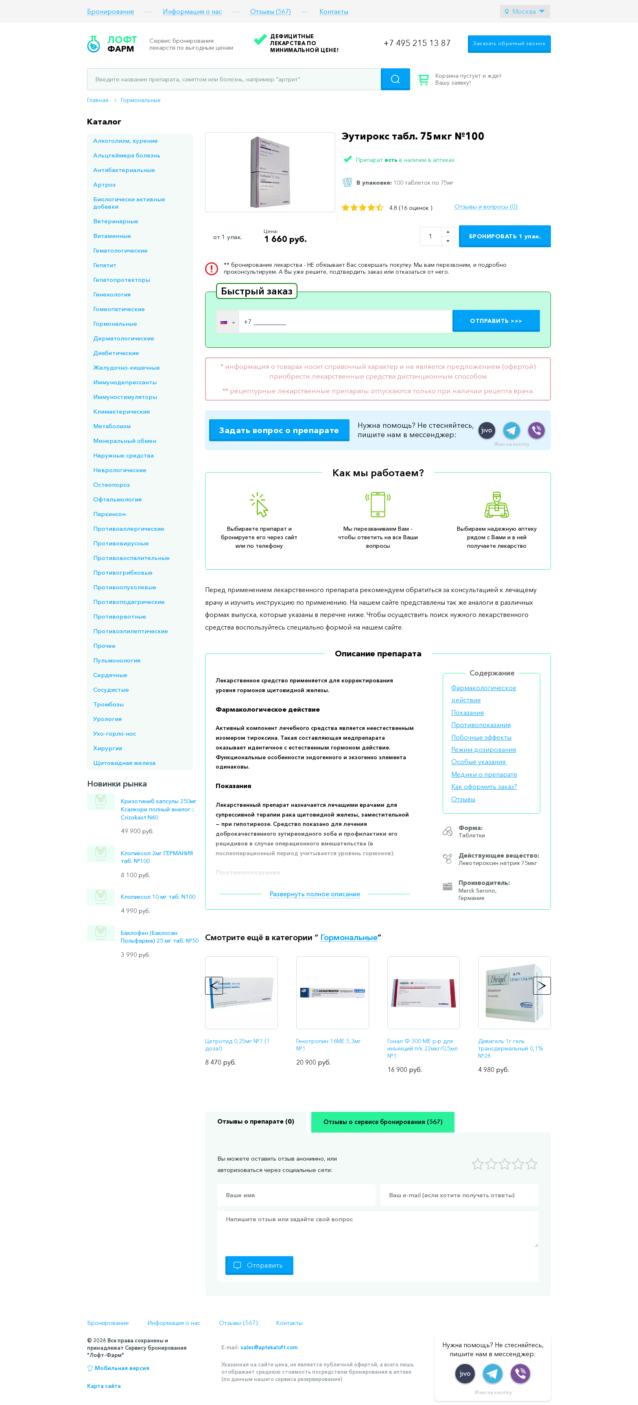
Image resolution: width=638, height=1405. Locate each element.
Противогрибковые (123, 572)
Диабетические (116, 353)
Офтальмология (117, 499)
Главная (97, 100)
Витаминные (112, 236)
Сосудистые (111, 689)
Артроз (104, 184)
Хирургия (107, 748)
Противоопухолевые (124, 587)
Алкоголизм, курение (125, 140)
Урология (107, 719)
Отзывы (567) (270, 11)
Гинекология (112, 294)
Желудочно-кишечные (126, 367)
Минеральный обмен (124, 440)
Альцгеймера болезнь (126, 155)
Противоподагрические (129, 602)
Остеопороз (111, 484)
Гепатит (104, 265)
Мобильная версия (122, 1368)
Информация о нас (192, 11)
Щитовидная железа (124, 763)
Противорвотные (119, 616)
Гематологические (120, 250)
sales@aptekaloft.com (268, 1347)
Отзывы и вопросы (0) (485, 206)
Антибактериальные (124, 170)
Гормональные (141, 100)
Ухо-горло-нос (114, 733)
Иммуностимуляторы (125, 397)
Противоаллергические (128, 528)
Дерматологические (123, 338)
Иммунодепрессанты (125, 382)
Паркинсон (109, 514)
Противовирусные (121, 543)
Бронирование (110, 11)
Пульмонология (116, 660)
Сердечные (110, 675)
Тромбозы (108, 704)
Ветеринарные (115, 221)
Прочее (104, 645)
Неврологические (119, 470)
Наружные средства (123, 455)
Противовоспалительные (131, 558)
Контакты (333, 11)
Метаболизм (112, 426)
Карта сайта (104, 1386)
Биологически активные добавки (129, 202)
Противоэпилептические (130, 631)
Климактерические (121, 411)
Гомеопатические (119, 309)
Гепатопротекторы (121, 279)
